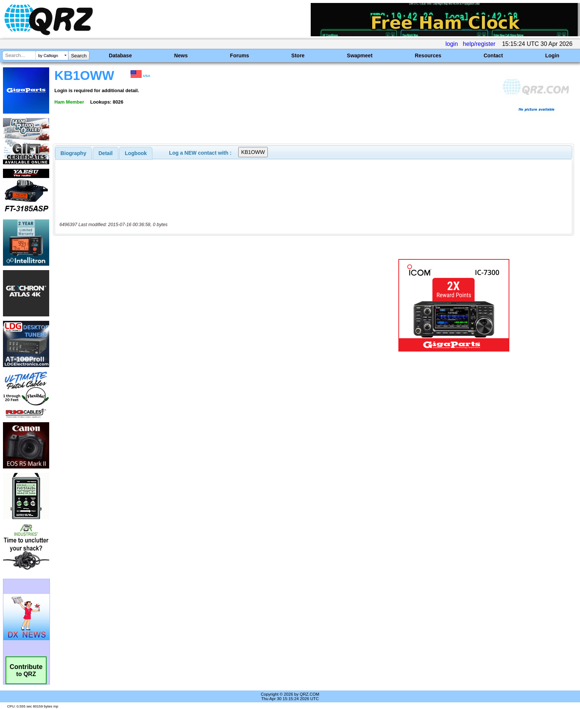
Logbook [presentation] (136, 153)
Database (120, 55)
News (181, 55)
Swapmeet (359, 55)
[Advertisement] (199, 305)
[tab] (73, 153)
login (451, 44)
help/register (479, 44)
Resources (428, 55)
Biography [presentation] (74, 153)
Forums (239, 55)
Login (552, 55)
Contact (493, 55)
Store (298, 55)
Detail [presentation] (105, 153)
